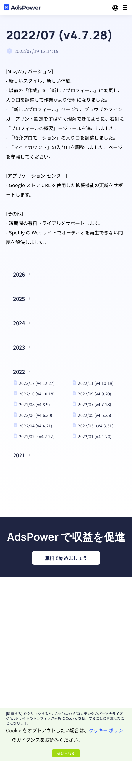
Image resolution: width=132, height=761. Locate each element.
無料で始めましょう (66, 557)
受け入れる (66, 753)
